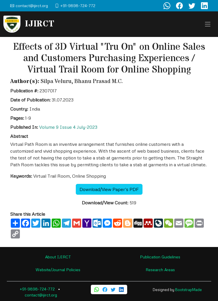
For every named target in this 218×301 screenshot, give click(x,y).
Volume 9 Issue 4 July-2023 (68, 127)
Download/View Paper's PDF (109, 189)
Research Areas (160, 269)
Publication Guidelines (160, 256)
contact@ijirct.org (41, 294)
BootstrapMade (188, 289)
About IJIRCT (58, 256)
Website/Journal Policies (57, 269)
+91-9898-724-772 (37, 289)
